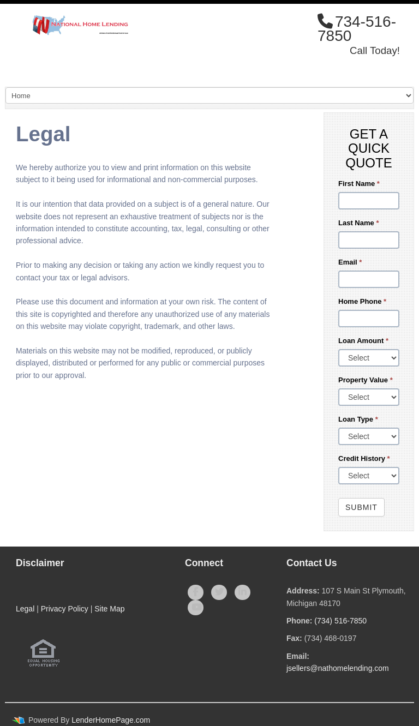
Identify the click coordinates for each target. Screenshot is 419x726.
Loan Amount (363, 341)
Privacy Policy (64, 608)
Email (350, 262)
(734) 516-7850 (340, 620)
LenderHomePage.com (110, 720)
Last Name (358, 223)
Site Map (109, 608)
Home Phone (362, 301)
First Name (359, 183)
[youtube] (195, 607)
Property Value (365, 380)
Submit (361, 507)
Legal (25, 608)
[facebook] (195, 592)
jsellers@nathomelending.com (337, 668)
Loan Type (358, 419)
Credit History (364, 458)
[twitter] (219, 592)
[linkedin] (242, 592)
